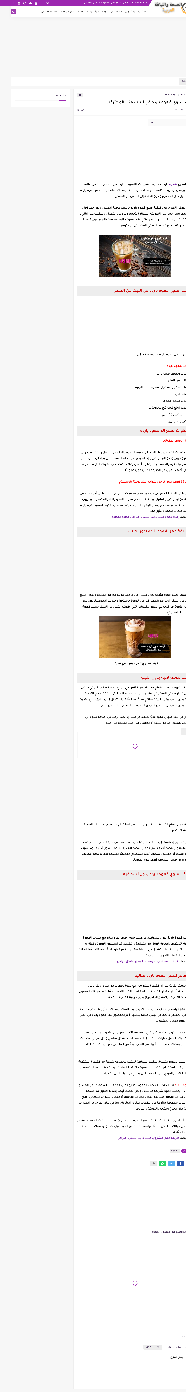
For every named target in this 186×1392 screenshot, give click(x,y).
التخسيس (105, 12)
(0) (69, 110)
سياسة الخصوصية (127, 3)
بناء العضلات (74, 12)
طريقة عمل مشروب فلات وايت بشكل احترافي (138, 1138)
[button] (169, 1163)
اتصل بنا (113, 3)
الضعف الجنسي (38, 12)
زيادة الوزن (119, 12)
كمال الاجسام (57, 12)
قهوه (162, 184)
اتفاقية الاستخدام (91, 3)
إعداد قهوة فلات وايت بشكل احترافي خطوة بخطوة (135, 517)
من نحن (104, 3)
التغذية (131, 12)
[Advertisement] (93, 49)
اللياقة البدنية (90, 12)
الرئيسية (176, 95)
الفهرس (77, 3)
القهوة (159, 95)
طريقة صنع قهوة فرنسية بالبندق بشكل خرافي (137, 961)
